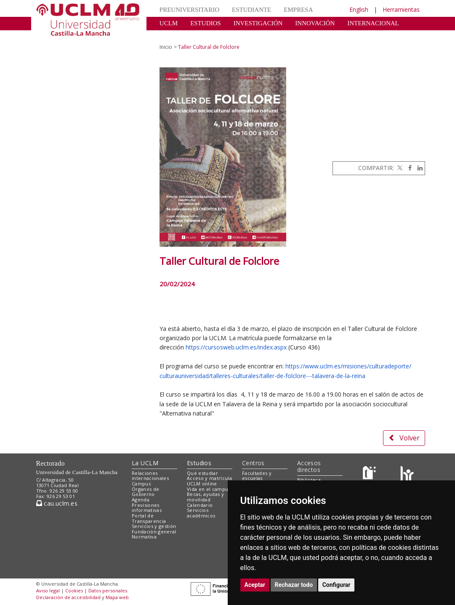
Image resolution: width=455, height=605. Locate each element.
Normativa (144, 536)
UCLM (169, 23)
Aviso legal (48, 590)
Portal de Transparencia (149, 518)
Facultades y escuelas (256, 476)
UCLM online (202, 483)
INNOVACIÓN (315, 23)
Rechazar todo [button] (294, 584)
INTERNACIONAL (373, 23)
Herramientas (401, 9)
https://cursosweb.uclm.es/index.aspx (236, 347)
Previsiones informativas (147, 508)
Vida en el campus (209, 489)
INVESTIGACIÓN (258, 23)
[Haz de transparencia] (370, 475)
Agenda (140, 499)
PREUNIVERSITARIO (189, 9)
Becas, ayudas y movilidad (205, 497)
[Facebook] (408, 168)
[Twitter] (399, 168)
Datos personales (107, 590)
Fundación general (154, 531)
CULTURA (174, 35)
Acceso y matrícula (209, 478)
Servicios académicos (201, 513)
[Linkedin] (418, 168)
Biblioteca (309, 480)
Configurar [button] (336, 584)
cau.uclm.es (56, 503)
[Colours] (406, 475)
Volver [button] (404, 437)
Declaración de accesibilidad (68, 597)
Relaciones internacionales (150, 476)
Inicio (166, 47)
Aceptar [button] (255, 584)
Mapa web (117, 597)
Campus (141, 483)
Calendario (200, 505)
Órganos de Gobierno (145, 492)
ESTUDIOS (205, 23)
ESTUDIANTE (251, 9)
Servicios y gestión (154, 526)
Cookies (74, 590)
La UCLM (145, 463)
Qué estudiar (202, 473)
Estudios (199, 463)
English (358, 9)
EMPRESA (298, 9)
